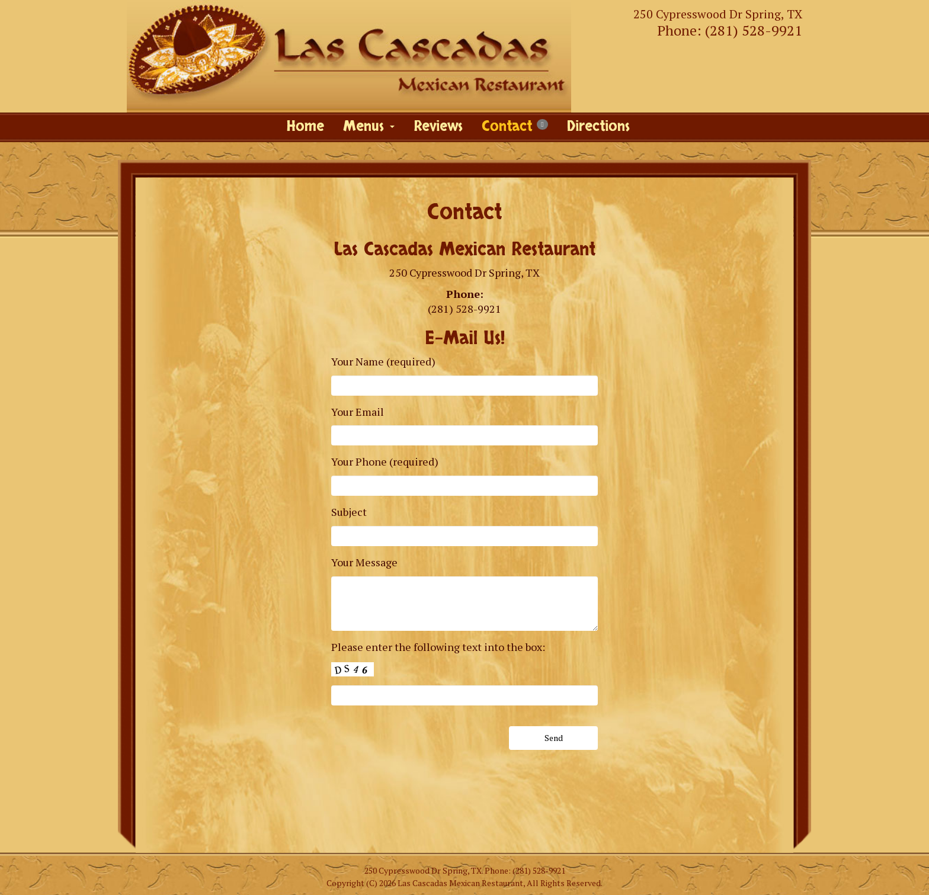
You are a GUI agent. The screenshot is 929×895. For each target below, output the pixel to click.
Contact (514, 126)
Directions (598, 126)
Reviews (438, 126)
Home (305, 126)
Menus (369, 126)
